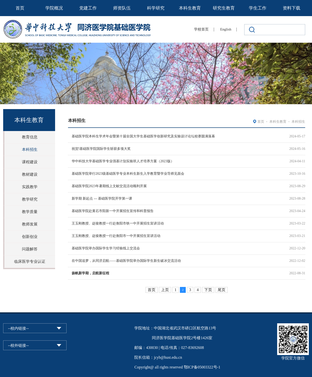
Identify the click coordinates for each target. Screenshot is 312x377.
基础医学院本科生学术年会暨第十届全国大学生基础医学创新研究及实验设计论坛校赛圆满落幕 (143, 136)
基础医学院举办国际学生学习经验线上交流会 (106, 248)
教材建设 (30, 174)
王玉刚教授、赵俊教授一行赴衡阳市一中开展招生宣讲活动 (116, 236)
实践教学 (30, 187)
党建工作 (88, 8)
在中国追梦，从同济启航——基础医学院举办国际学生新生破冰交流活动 (126, 261)
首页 (20, 8)
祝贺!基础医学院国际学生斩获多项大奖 (101, 149)
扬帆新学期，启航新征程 (90, 273)
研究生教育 (224, 8)
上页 (165, 290)
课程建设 (30, 162)
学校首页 (201, 29)
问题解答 (30, 249)
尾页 (221, 290)
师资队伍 (122, 8)
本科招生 (30, 149)
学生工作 (257, 8)
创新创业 (30, 236)
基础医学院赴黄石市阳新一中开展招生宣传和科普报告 (113, 211)
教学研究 (30, 199)
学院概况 (54, 8)
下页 (208, 290)
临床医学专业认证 (29, 261)
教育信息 (30, 137)
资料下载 (291, 8)
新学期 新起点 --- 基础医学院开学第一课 (102, 198)
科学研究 (156, 8)
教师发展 (30, 224)
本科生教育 (190, 8)
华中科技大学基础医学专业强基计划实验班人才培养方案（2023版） (123, 161)
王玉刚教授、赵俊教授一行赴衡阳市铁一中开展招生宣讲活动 (118, 223)
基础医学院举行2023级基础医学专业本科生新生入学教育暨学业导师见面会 (128, 173)
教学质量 (30, 212)
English (225, 29)
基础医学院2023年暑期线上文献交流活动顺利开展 (109, 186)
